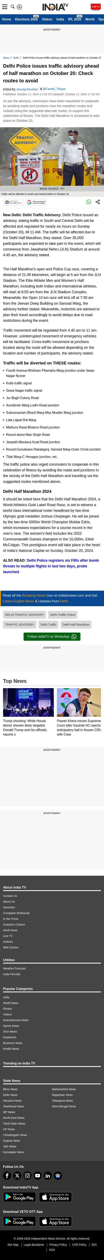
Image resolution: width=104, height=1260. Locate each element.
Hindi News (10, 930)
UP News (9, 1129)
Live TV (8, 936)
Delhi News (10, 1095)
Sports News (11, 1025)
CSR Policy (79, 1244)
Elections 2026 (26, 19)
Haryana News (12, 1100)
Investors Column (14, 924)
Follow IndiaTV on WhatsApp (52, 636)
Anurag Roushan (27, 89)
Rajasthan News (62, 1095)
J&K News (9, 1146)
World (89, 19)
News (6, 57)
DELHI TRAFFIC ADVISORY (24, 614)
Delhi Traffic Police (62, 614)
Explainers (9, 1037)
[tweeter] (17, 1176)
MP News (9, 1112)
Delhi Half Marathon (76, 624)
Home (6, 19)
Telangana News (62, 1100)
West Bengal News (64, 1106)
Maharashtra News (64, 1089)
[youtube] (38, 1176)
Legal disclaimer (34, 1244)
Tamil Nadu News (14, 1123)
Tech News (10, 1031)
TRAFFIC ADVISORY (19, 624)
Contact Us (10, 896)
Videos (47, 19)
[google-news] (58, 1176)
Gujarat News (11, 1140)
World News (10, 1003)
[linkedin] (48, 1176)
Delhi (16, 57)
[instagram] (27, 1176)
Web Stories (10, 947)
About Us (9, 901)
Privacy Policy (58, 1244)
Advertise (9, 907)
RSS (52, 1249)
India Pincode (11, 974)
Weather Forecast (14, 968)
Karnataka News (13, 1152)
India (60, 19)
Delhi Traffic (48, 624)
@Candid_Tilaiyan (54, 89)
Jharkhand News (13, 1106)
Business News (13, 1043)
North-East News (14, 1117)
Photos (7, 1008)
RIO (94, 1244)
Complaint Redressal (16, 913)
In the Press (10, 918)
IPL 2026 (74, 19)
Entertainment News (16, 1020)
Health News (11, 1048)
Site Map (12, 1244)
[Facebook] (7, 1176)
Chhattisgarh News (15, 1135)
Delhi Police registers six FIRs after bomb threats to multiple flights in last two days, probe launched (51, 566)
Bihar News (10, 1089)
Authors (8, 941)
